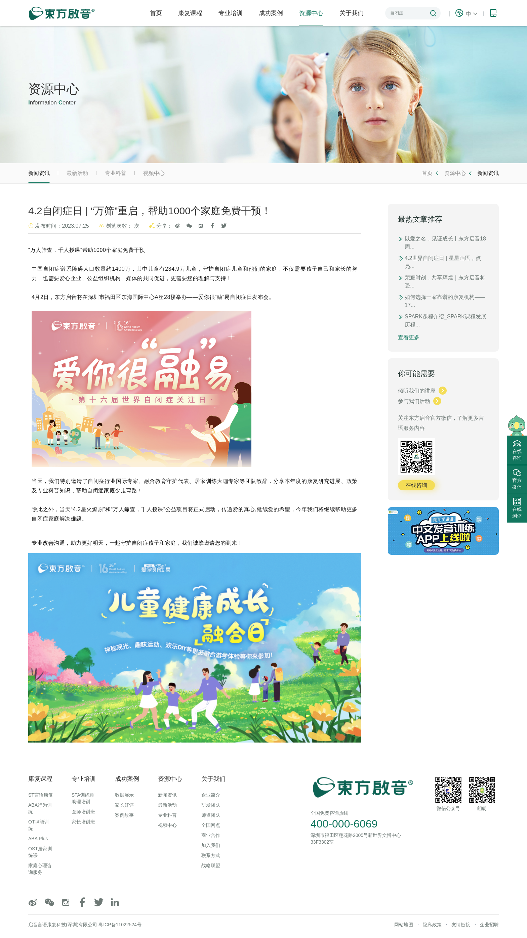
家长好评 (124, 805)
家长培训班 (83, 821)
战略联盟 (210, 865)
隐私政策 (432, 924)
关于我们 (351, 13)
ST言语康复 (40, 795)
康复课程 (190, 13)
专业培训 (230, 13)
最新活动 (77, 173)
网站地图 (403, 924)
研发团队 (210, 805)
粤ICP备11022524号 (119, 924)
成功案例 (271, 13)
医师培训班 (83, 811)
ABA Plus (38, 838)
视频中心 (154, 173)
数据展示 (124, 795)
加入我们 (210, 845)
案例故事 (124, 815)
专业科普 (115, 173)
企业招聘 (489, 924)
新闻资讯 (39, 176)
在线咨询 (416, 485)
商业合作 (210, 835)
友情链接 (460, 924)
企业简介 (210, 795)
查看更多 (408, 337)
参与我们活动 (419, 401)
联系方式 (210, 855)
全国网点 (210, 825)
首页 (156, 13)
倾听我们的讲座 (422, 391)
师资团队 (210, 815)
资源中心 (311, 18)
